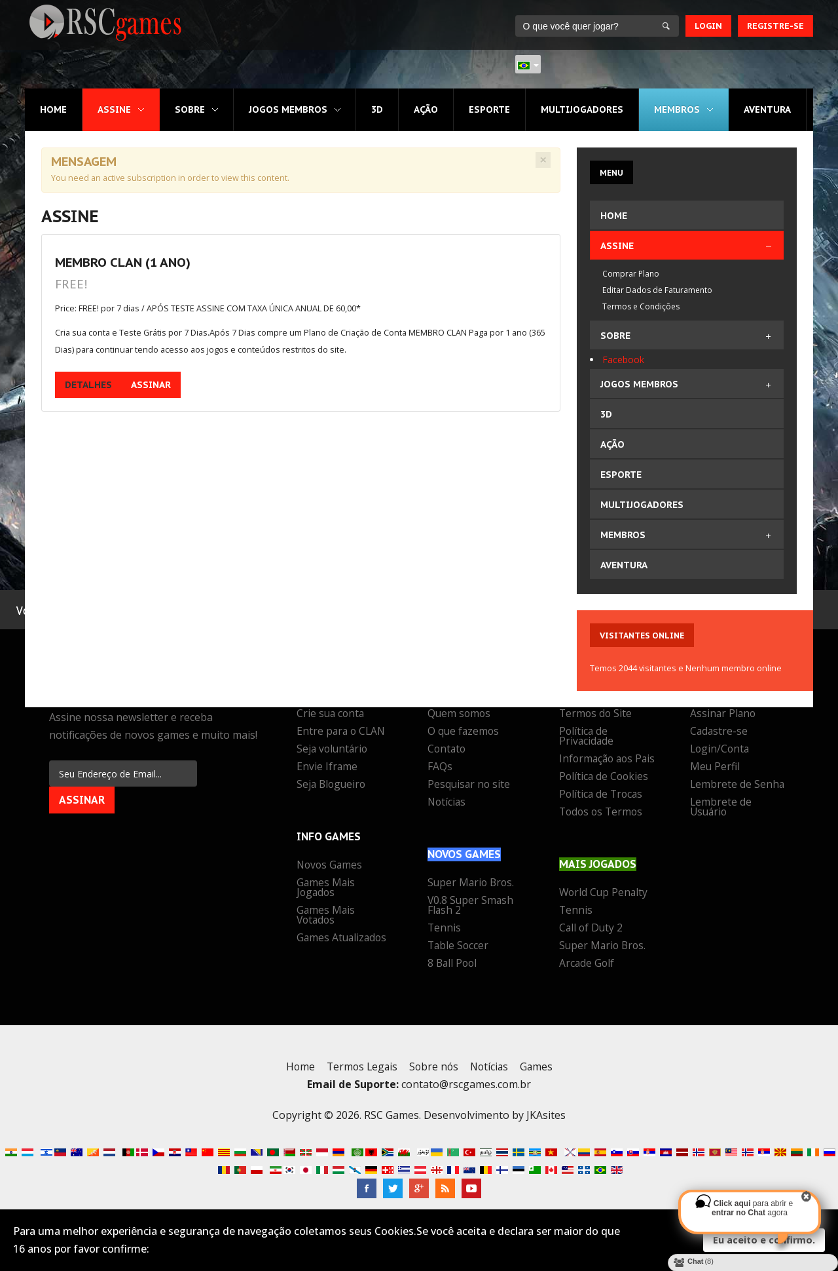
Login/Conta (721, 750)
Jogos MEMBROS (288, 109)
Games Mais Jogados (326, 888)
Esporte (488, 109)
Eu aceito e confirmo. (764, 1240)
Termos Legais (360, 1076)
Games (539, 1076)
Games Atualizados (343, 939)
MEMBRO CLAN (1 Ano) (123, 262)
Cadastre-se (719, 732)
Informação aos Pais (597, 764)
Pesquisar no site (470, 785)
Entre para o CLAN (342, 732)
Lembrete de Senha (738, 785)
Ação (425, 109)
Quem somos (460, 714)
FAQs (440, 767)
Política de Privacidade (587, 737)
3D (376, 109)
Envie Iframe (327, 767)
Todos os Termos (602, 823)
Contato (447, 750)
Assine (114, 109)
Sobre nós (434, 1076)
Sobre (190, 109)
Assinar (151, 387)
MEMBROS (676, 109)
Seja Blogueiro (333, 785)
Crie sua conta (332, 714)
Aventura (766, 109)
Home (53, 109)
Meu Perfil (715, 767)
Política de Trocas (602, 805)
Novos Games (331, 866)
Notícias (447, 803)
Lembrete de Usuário (721, 808)
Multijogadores (581, 109)
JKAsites (546, 1125)
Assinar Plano (723, 714)
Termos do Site (596, 714)
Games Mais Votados (326, 916)
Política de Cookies (605, 787)
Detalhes (88, 387)
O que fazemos (464, 732)
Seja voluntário (334, 750)
